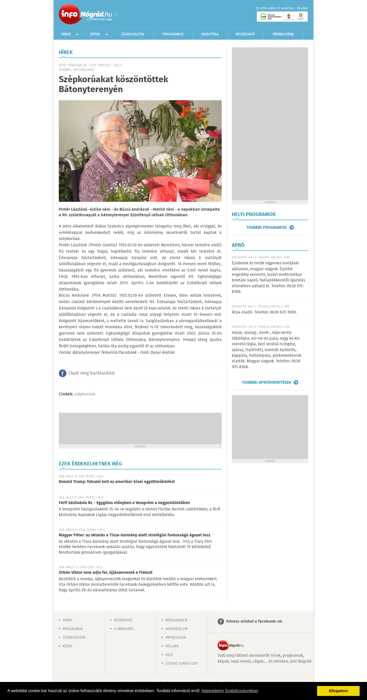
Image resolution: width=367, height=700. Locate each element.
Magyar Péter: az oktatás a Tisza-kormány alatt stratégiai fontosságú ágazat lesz (134, 535)
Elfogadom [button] (338, 691)
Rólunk (172, 646)
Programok (173, 34)
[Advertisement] (140, 428)
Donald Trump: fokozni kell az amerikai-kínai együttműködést (117, 482)
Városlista (116, 14)
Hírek (66, 34)
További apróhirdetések (266, 382)
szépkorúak (84, 394)
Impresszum (175, 637)
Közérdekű (245, 34)
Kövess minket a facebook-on (254, 621)
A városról (124, 629)
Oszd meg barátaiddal (92, 373)
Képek (95, 34)
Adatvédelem (176, 629)
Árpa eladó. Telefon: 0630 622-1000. (264, 312)
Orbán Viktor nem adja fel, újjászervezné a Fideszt (105, 572)
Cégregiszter (132, 34)
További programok (266, 227)
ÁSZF (169, 655)
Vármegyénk (283, 34)
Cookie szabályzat (181, 663)
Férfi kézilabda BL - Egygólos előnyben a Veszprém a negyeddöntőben (124, 503)
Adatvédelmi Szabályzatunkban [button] (229, 691)
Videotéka (210, 34)
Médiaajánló (176, 620)
